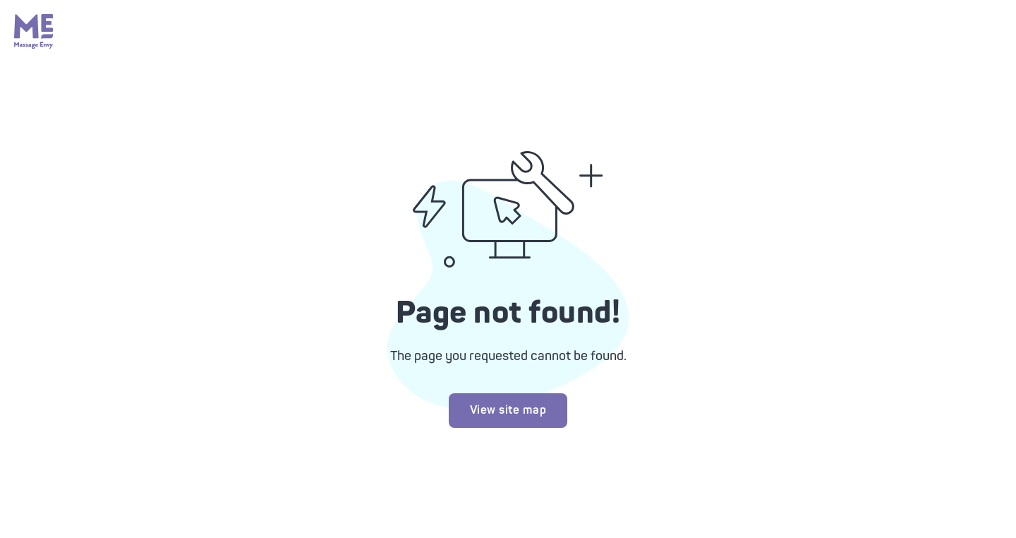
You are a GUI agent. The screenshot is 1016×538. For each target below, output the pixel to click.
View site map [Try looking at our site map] (508, 410)
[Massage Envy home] (34, 45)
